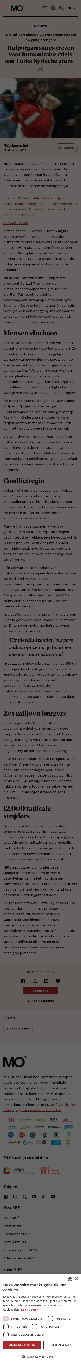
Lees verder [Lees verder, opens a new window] (29, 1309)
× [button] (76, 1279)
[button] (40, 1357)
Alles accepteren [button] (22, 1345)
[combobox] (70, 1279)
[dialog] (40, 1319)
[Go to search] (53, 8)
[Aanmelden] (61, 8)
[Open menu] (5, 8)
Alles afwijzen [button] (61, 1345)
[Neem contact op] (45, 8)
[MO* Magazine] (17, 8)
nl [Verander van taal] (71, 8)
